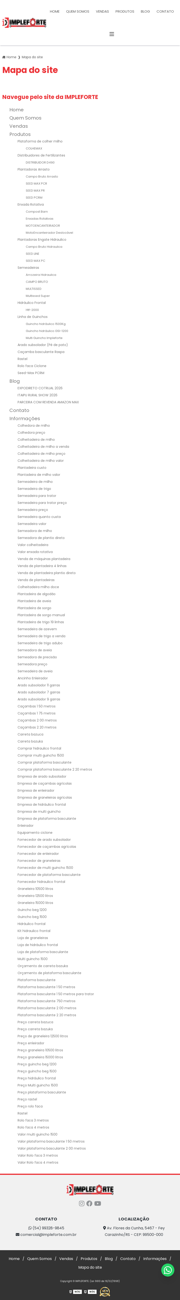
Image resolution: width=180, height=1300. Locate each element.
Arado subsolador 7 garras (39, 692)
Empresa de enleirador (36, 790)
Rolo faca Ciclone (32, 366)
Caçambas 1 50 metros (37, 706)
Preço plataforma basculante (42, 1092)
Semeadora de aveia (35, 650)
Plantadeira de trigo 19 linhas (41, 622)
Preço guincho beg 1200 (37, 1064)
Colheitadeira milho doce (38, 587)
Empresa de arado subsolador (42, 776)
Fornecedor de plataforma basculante (49, 874)
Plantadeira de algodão (37, 594)
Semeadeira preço (33, 509)
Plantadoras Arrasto (34, 169)
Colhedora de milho (34, 425)
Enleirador (26, 825)
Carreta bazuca (30, 734)
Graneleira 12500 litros (35, 895)
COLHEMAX (34, 148)
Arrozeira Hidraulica (41, 275)
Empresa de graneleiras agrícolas (45, 797)
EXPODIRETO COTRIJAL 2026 (40, 388)
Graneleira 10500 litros (35, 888)
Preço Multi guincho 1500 (38, 1085)
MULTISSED (33, 289)
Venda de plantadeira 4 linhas (42, 566)
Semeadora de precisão (37, 657)
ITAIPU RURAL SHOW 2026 (37, 395)
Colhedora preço (31, 432)
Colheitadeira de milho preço (41, 453)
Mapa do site (90, 1267)
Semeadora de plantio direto (41, 537)
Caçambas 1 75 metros (37, 713)
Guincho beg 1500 (32, 916)
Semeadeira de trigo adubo (40, 643)
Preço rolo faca (30, 1106)
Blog (145, 11)
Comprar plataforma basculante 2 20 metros (55, 769)
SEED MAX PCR (36, 183)
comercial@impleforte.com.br (46, 1234)
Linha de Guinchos (33, 316)
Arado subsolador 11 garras (39, 685)
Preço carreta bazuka (35, 1029)
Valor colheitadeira (33, 545)
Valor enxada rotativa (35, 552)
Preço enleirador (31, 1043)
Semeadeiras (28, 267)
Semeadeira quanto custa (39, 516)
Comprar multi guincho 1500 (41, 755)
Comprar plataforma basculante (44, 762)
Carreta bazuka (30, 741)
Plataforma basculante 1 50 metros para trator (56, 994)
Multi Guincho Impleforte (44, 338)
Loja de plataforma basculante (43, 952)
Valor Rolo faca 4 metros (38, 1162)
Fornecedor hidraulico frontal (41, 881)
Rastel (22, 359)
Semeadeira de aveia (35, 671)
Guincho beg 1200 (32, 909)
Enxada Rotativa (31, 204)
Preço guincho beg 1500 (37, 1071)
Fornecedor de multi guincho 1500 (45, 867)
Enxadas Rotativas (39, 218)
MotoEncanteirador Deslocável (49, 232)
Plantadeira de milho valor (39, 474)
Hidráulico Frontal (32, 302)
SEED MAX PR (35, 190)
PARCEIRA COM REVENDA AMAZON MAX (48, 402)
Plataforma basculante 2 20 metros (47, 1015)
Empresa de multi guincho (39, 811)
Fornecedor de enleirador (38, 853)
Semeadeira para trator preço (42, 502)
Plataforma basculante (37, 980)
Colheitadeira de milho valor (41, 460)
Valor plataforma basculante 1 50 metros (51, 1141)
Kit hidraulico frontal (34, 931)
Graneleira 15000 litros (35, 902)
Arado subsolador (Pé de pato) (43, 344)
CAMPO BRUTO (37, 282)
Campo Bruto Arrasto (42, 176)
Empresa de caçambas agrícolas (45, 783)
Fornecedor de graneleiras (39, 860)
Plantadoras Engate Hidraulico (42, 239)
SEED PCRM (34, 197)
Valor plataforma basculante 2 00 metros (52, 1148)
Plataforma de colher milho (40, 141)
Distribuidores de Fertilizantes (41, 155)
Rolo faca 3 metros (33, 1120)
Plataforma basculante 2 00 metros (47, 1008)
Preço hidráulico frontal (37, 1078)
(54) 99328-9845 (46, 1228)
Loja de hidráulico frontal (38, 945)
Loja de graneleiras (33, 938)
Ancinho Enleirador (33, 678)
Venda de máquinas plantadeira (44, 559)
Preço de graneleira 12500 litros (43, 1036)
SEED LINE (32, 253)
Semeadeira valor (32, 523)
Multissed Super (38, 296)
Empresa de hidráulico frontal (42, 804)
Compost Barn (37, 211)
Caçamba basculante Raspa (41, 352)
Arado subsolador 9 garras (39, 699)
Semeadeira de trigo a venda (41, 636)
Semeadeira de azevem (37, 629)
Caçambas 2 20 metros (37, 727)
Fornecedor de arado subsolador (44, 839)
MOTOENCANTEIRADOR (43, 225)
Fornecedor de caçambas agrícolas (47, 846)
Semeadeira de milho (35, 481)
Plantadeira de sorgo (34, 608)
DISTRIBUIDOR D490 (40, 162)
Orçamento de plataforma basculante (49, 973)
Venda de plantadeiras (36, 580)
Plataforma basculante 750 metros (46, 1001)
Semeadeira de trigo (34, 488)
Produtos (125, 11)
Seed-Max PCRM (31, 373)
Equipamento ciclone (35, 832)
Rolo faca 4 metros (33, 1127)
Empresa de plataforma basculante (47, 818)
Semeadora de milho (35, 530)
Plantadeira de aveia (34, 601)
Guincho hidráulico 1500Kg (46, 324)
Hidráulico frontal (31, 923)
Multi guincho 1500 (33, 959)
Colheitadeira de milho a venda (43, 446)
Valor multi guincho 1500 (37, 1134)
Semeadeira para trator (37, 495)
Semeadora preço (32, 664)
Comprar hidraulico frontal (39, 748)
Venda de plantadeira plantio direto (47, 573)
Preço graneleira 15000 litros (40, 1057)
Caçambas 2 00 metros (37, 720)
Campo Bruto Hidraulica (44, 246)
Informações (24, 418)
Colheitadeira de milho (36, 439)
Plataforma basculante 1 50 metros (46, 987)
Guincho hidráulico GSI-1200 (47, 331)
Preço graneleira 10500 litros (40, 1050)
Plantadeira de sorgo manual (41, 615)
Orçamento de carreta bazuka (43, 966)
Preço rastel (27, 1099)
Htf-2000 (32, 310)
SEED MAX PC (35, 261)
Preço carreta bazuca (35, 1022)
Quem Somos (77, 11)
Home (55, 11)
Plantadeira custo (32, 467)
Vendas (102, 11)
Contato (165, 11)
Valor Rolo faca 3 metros (38, 1155)
